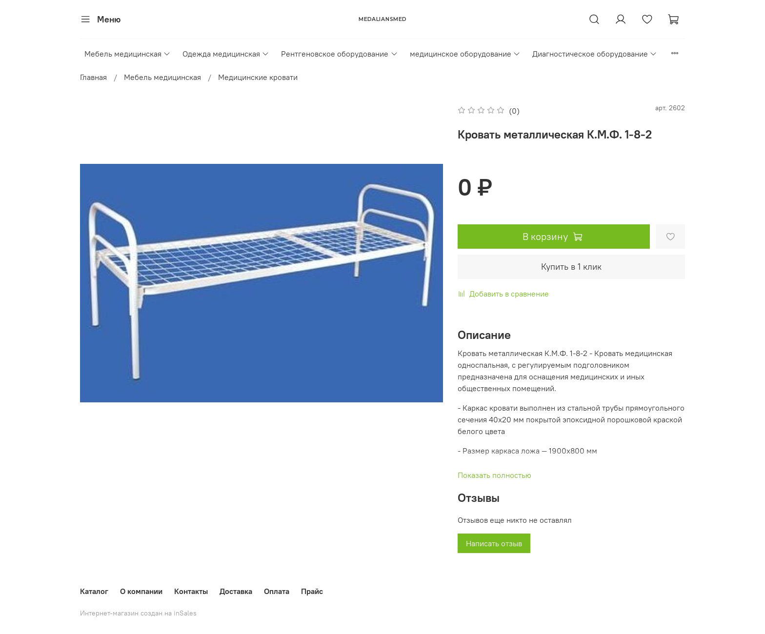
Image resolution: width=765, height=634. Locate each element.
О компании (141, 591)
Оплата (276, 591)
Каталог (94, 591)
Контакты (191, 591)
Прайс (312, 591)
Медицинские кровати (258, 77)
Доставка (236, 591)
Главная (93, 77)
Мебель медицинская (127, 54)
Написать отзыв (494, 543)
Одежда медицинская (225, 54)
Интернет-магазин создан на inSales (138, 613)
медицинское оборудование (465, 54)
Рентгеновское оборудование (339, 54)
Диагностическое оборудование (594, 54)
